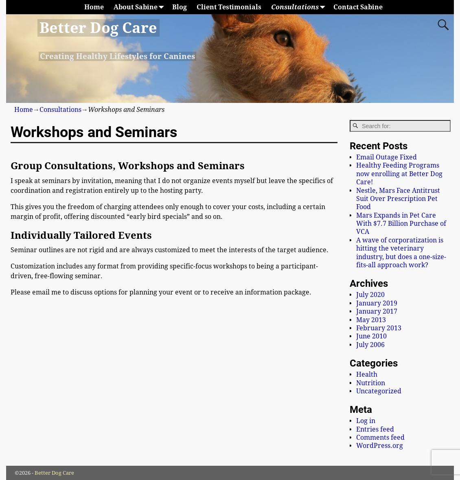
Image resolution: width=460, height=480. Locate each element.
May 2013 (371, 320)
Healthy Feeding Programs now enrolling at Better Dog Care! (399, 173)
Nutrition (370, 383)
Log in (365, 421)
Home (94, 7)
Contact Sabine (358, 7)
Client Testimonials (229, 7)
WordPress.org (379, 445)
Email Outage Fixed (386, 157)
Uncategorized (378, 391)
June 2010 (371, 336)
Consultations (300, 7)
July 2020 (370, 295)
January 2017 (376, 311)
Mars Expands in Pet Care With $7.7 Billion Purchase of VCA (401, 224)
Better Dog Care (98, 28)
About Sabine (140, 7)
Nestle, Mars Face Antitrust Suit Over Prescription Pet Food (398, 199)
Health (366, 374)
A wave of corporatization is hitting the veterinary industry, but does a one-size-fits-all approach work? (401, 252)
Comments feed (380, 437)
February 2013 (378, 328)
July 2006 (370, 345)
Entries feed (375, 429)
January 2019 (376, 303)
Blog (179, 7)
